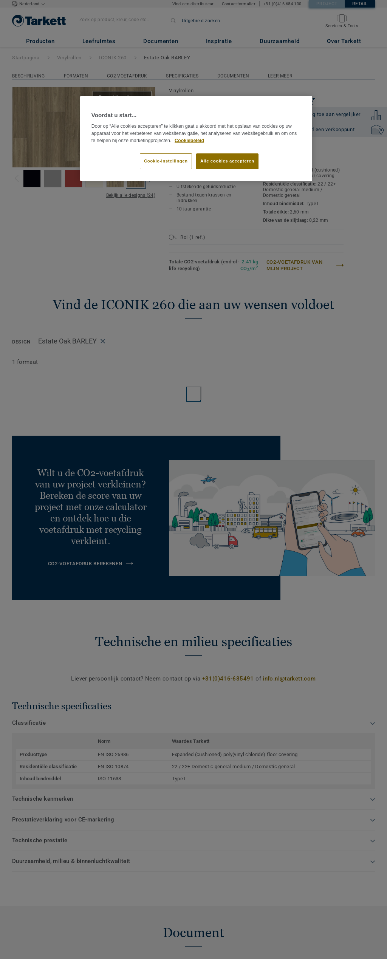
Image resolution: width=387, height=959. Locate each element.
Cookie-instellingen (166, 161)
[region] (196, 138)
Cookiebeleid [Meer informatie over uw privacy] (189, 140)
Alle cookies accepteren (227, 161)
